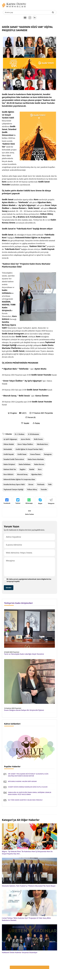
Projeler (13, 413)
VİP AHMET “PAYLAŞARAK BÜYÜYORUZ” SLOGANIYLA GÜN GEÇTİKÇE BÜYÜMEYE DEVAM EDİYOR (28, 775)
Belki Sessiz (38, 439)
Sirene (30, 484)
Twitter (17, 501)
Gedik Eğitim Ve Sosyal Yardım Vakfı (29, 449)
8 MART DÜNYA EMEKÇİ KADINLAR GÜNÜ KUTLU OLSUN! (27, 787)
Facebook (7, 501)
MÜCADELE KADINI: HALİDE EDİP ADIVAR (22, 781)
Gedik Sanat (21, 454)
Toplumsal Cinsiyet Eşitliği (13, 489)
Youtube (44, 489)
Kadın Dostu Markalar (36, 459)
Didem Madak (9, 444)
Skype (40, 501)
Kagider (23, 469)
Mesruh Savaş (22, 474)
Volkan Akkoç (32, 489)
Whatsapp (29, 501)
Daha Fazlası (29, 512)
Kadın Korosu (39, 464)
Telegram (51, 501)
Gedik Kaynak (9, 454)
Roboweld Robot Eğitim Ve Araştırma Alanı (19, 479)
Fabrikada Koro (42, 444)
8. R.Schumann (33, 434)
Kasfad (31, 469)
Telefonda (40, 484)
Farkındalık (8, 449)
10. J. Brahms (19, 434)
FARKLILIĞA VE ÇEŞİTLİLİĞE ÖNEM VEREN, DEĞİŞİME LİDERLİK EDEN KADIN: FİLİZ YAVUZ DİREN (29, 793)
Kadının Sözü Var (10, 469)
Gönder (8, 588)
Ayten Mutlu (25, 439)
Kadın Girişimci (9, 464)
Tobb (50, 484)
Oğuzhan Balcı (36, 474)
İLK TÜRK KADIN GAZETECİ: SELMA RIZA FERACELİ (25, 800)
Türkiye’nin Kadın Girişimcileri (18, 603)
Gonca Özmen (35, 454)
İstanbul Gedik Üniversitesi (14, 459)
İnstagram (48, 454)
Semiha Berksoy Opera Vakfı (14, 484)
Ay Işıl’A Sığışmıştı (10, 439)
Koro (40, 469)
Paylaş (36, 423)
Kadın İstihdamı (24, 464)
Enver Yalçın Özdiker (25, 444)
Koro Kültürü (8, 474)
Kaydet (25, 423)
